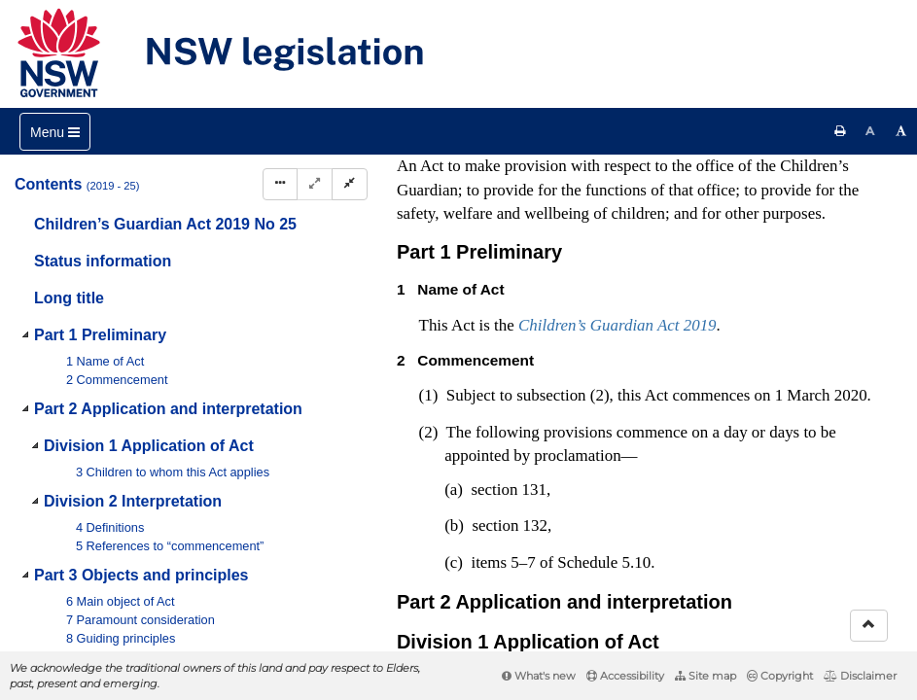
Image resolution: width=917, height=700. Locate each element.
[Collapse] (350, 184)
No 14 (564, 259)
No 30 (647, 201)
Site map (705, 675)
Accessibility (625, 675)
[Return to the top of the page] (869, 626)
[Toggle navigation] (54, 132)
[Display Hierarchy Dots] (280, 184)
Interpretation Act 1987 (617, 521)
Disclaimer (860, 675)
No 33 (582, 279)
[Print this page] (840, 131)
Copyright (780, 675)
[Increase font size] (901, 131)
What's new (539, 675)
